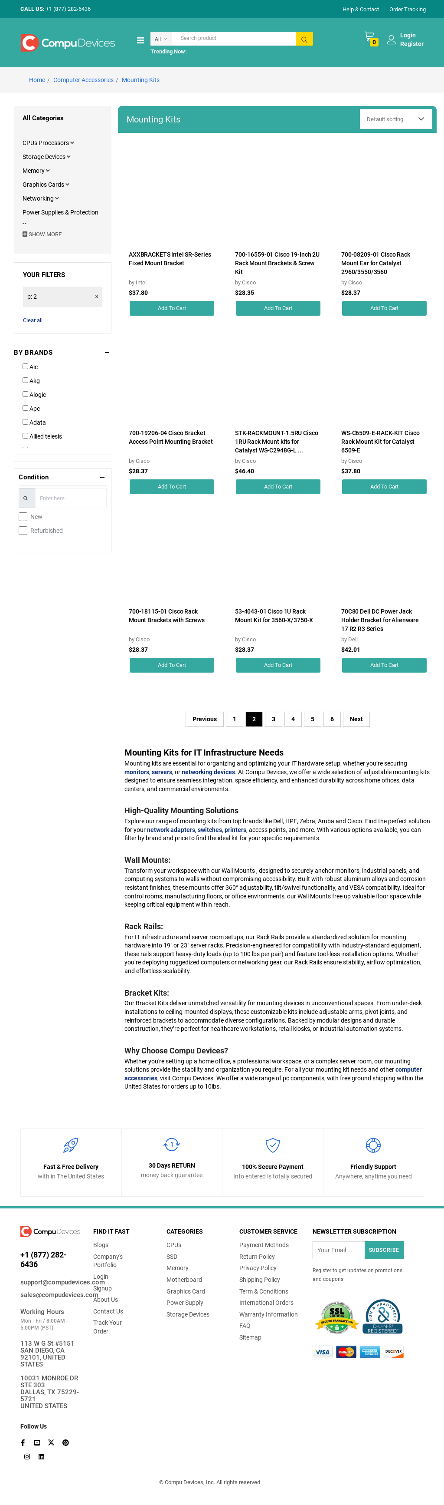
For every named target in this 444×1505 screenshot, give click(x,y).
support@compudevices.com (50, 1282)
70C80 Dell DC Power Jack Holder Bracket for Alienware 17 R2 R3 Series (380, 620)
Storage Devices (45, 156)
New (36, 516)
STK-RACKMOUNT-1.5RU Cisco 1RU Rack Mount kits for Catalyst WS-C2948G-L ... (276, 441)
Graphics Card (185, 1291)
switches (210, 829)
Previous (205, 719)
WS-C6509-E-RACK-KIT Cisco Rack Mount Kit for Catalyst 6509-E (380, 441)
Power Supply (184, 1302)
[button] (72, 142)
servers (162, 772)
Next (356, 719)
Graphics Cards (44, 184)
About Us (105, 1299)
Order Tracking (407, 9)
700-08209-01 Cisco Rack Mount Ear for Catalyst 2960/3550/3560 (375, 263)
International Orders (266, 1302)
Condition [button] (34, 477)
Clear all (32, 320)
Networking (39, 198)
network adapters (171, 829)
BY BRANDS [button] (33, 352)
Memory (34, 170)
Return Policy (257, 1256)
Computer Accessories (83, 79)
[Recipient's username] (358, 1250)
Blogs (100, 1244)
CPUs (173, 1244)
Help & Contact (361, 9)
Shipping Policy (259, 1279)
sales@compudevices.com (50, 1295)
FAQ (245, 1325)
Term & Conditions (263, 1291)
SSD (171, 1256)
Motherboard (184, 1279)
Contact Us (108, 1311)
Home (37, 79)
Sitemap (250, 1337)
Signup (102, 1288)
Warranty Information (268, 1314)
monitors (136, 772)
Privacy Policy (258, 1267)
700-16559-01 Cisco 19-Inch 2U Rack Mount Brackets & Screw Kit (277, 263)
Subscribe (384, 1250)
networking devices (208, 772)
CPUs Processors (46, 142)
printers (235, 829)
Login (100, 1276)
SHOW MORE (42, 234)
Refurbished (46, 530)
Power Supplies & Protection (60, 212)
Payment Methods (264, 1244)
